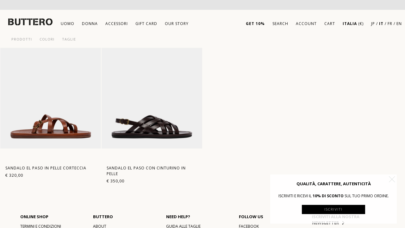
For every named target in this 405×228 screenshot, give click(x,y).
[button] (392, 179)
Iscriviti (333, 209)
